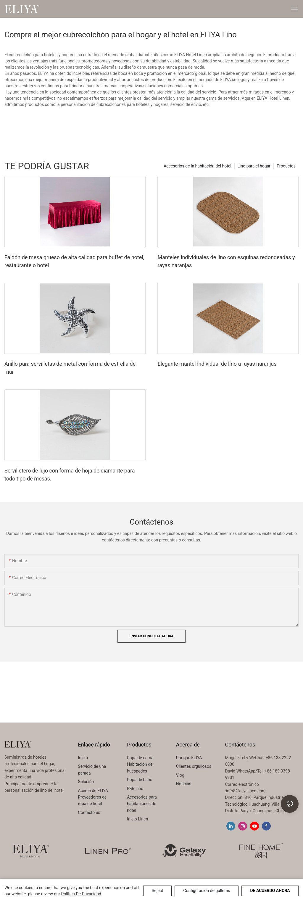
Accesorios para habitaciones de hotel (142, 804)
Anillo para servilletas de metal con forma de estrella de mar (70, 368)
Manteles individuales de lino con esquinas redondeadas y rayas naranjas (226, 261)
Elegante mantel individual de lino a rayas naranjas (216, 364)
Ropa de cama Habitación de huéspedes (140, 764)
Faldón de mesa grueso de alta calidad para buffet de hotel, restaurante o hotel (74, 261)
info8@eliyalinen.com (246, 790)
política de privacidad (81, 893)
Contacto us (89, 812)
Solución (86, 781)
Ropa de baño (139, 779)
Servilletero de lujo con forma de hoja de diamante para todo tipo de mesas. (69, 474)
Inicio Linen (137, 819)
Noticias (183, 783)
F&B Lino (135, 788)
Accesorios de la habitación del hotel (197, 166)
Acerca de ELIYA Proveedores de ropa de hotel (93, 797)
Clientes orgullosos (193, 766)
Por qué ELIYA (189, 757)
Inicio (83, 757)
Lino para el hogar (254, 166)
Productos (286, 166)
